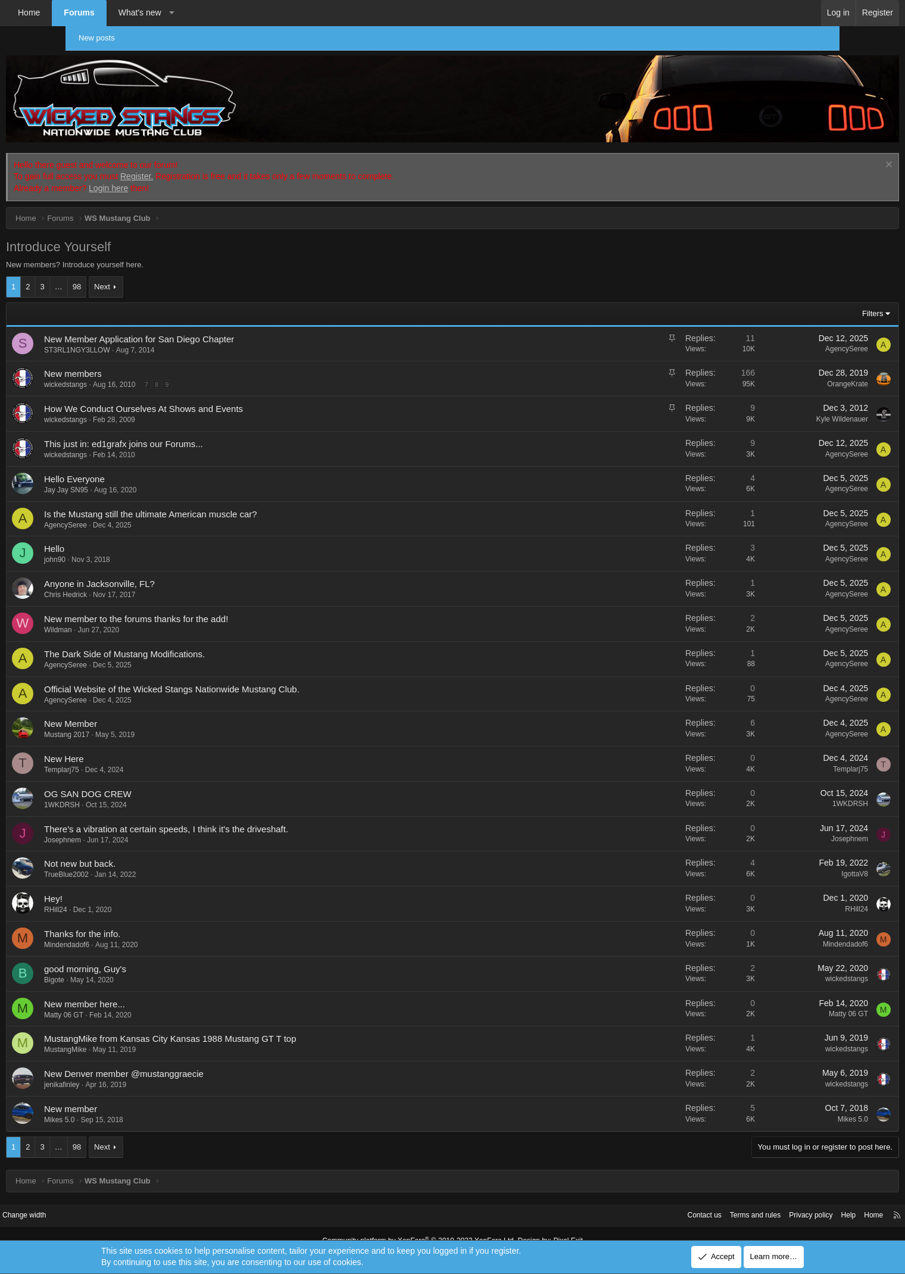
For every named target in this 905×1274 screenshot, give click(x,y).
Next (168, 274)
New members (138, 361)
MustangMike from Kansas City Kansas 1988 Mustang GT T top (236, 1026)
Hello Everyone (140, 466)
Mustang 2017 (132, 722)
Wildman (124, 617)
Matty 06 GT (129, 1002)
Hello (120, 536)
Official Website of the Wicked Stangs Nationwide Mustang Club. (237, 676)
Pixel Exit (558, 1227)
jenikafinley (127, 1072)
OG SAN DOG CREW (153, 781)
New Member (136, 711)
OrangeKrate (782, 371)
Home (94, 12)
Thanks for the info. (148, 921)
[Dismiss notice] (822, 152)
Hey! (119, 886)
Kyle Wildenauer (777, 406)
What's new (205, 12)
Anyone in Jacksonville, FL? (165, 571)
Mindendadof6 (132, 932)
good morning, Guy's (151, 956)
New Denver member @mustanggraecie (189, 1061)
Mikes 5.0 (125, 1107)
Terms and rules (671, 1202)
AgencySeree (781, 336)
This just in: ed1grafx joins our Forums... (189, 431)
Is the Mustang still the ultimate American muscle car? (216, 501)
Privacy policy (730, 1202)
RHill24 (121, 897)
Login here (174, 175)
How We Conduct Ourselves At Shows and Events (209, 396)
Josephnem (128, 827)
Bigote (120, 967)
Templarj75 (127, 757)
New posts (103, 37)
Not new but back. (145, 851)
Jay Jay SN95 (132, 477)
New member (136, 1096)
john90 (120, 547)
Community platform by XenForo (421, 1227)
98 (142, 274)
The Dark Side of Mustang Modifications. (190, 641)
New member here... (150, 991)
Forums (144, 12)
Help (771, 1202)
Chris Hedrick (131, 582)
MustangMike (131, 1037)
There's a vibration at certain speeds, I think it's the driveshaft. (232, 816)
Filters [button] (807, 300)
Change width (100, 1202)
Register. (202, 163)
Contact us (616, 1202)
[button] (237, 13)
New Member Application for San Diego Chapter (204, 326)
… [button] (124, 274)
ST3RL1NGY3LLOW (143, 337)
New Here (129, 746)
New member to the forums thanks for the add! (202, 606)
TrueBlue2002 (132, 862)
